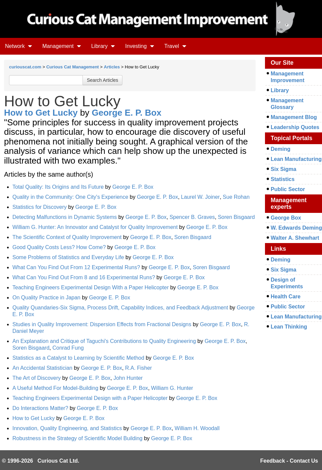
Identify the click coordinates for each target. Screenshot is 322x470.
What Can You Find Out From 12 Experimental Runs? (76, 267)
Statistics (282, 179)
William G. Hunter (172, 388)
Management (61, 46)
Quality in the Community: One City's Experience (70, 197)
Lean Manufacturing (296, 159)
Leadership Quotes (295, 127)
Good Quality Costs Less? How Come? (59, 247)
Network (18, 46)
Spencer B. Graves (192, 217)
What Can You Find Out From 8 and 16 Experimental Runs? (83, 277)
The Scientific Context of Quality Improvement (66, 237)
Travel (175, 46)
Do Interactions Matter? (40, 408)
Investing (139, 46)
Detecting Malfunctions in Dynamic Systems (64, 217)
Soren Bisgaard (236, 217)
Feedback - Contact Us (289, 461)
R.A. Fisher (138, 368)
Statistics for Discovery (39, 207)
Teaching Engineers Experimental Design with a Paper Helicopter (89, 398)
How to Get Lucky (41, 113)
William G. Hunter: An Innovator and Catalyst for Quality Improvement (95, 227)
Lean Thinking (289, 327)
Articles (112, 66)
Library (103, 46)
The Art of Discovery (36, 378)
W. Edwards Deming (296, 228)
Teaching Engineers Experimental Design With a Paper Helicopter (90, 287)
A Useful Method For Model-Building (56, 388)
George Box (286, 218)
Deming (280, 149)
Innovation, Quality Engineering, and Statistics (67, 428)
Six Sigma (283, 169)
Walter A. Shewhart (295, 238)
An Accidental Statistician (42, 368)
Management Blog (294, 117)
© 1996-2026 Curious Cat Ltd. (40, 461)
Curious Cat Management (72, 66)
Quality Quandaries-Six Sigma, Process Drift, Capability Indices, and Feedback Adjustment (120, 307)
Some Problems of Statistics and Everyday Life (68, 257)
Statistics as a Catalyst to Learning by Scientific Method (78, 358)
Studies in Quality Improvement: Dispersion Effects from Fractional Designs (101, 324)
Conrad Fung (68, 348)
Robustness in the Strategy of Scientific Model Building (77, 438)
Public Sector (288, 189)
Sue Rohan (236, 197)
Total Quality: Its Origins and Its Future (58, 187)
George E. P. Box (127, 113)
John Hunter (128, 378)
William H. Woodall (197, 428)
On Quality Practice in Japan (46, 297)
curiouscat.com (25, 66)
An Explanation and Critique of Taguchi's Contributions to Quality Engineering (104, 341)
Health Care (286, 296)
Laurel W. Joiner (200, 197)
